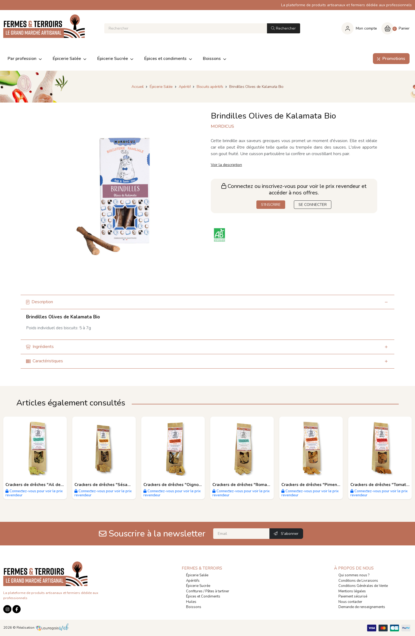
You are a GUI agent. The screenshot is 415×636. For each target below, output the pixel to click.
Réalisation (43, 627)
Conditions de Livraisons (358, 580)
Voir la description (226, 164)
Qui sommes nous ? (353, 575)
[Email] (241, 533)
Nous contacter (350, 601)
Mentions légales (352, 591)
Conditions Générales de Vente (363, 585)
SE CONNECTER (312, 204)
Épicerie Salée (197, 575)
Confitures (194, 591)
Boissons (193, 607)
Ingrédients (40, 347)
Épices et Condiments (203, 596)
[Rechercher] (185, 28)
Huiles (191, 601)
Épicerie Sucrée (198, 585)
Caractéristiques (44, 361)
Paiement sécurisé (352, 596)
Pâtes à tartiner (217, 591)
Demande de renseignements (361, 607)
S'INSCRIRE (271, 204)
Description (39, 302)
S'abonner (286, 533)
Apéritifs (193, 580)
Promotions (390, 59)
